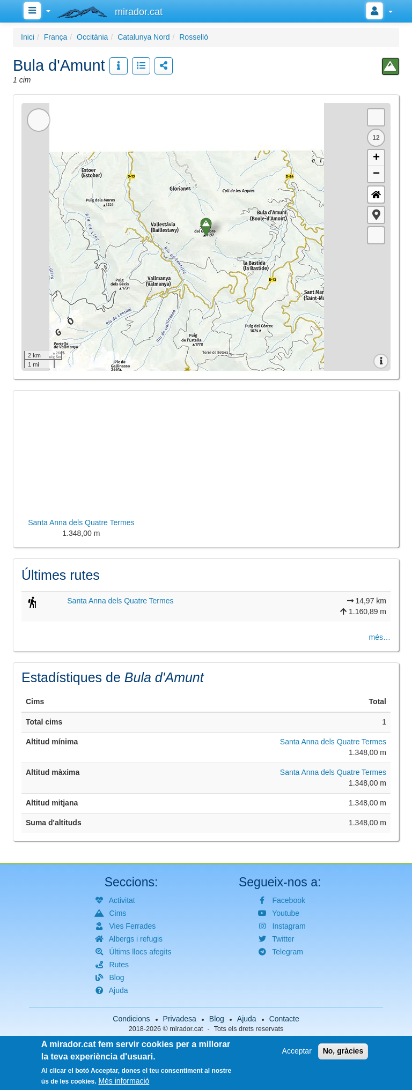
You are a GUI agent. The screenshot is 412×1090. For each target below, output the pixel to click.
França (56, 37)
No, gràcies (343, 1051)
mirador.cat (186, 1029)
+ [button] (376, 158)
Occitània (92, 37)
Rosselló (193, 37)
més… (380, 637)
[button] (376, 215)
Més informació (123, 1081)
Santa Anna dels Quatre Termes (120, 600)
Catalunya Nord (143, 37)
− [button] (376, 174)
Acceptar (297, 1051)
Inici (27, 37)
